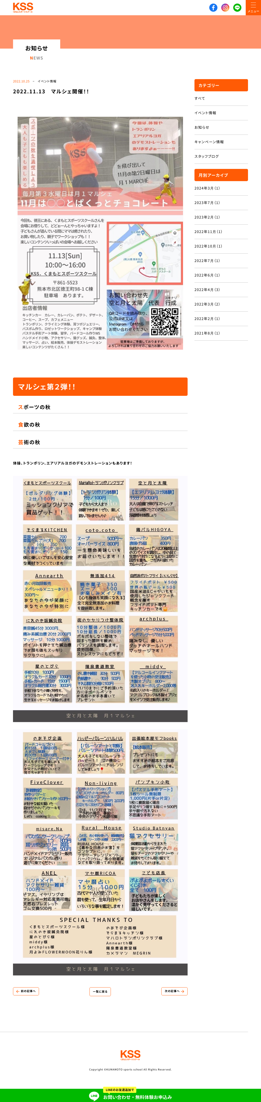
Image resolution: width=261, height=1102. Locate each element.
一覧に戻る (100, 992)
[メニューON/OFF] (253, 7)
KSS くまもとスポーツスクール (23, 8)
